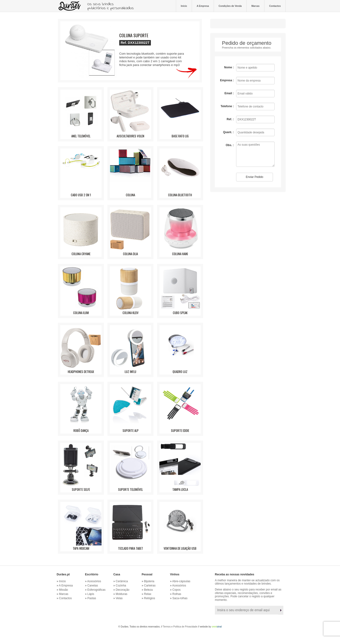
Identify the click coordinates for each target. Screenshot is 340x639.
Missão (63, 589)
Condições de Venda (230, 6)
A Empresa (203, 6)
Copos (176, 589)
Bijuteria (149, 581)
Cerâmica (122, 581)
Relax (147, 594)
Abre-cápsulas (181, 581)
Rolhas (176, 594)
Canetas (92, 585)
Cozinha (121, 585)
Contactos (275, 6)
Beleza (148, 589)
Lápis (90, 594)
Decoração (122, 589)
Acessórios (94, 581)
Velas (119, 598)
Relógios (149, 598)
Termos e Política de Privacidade (180, 626)
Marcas (255, 6)
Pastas (91, 598)
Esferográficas (96, 589)
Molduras (121, 594)
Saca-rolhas (179, 598)
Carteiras (150, 585)
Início (184, 6)
